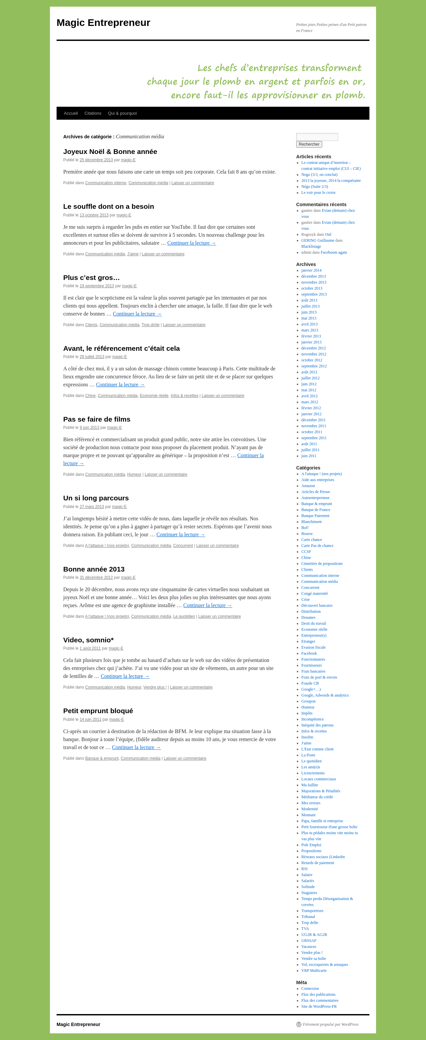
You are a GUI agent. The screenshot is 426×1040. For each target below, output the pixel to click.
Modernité (310, 809)
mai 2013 (309, 318)
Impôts (307, 713)
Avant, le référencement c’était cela (121, 348)
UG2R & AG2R (314, 934)
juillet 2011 (311, 450)
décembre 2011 (314, 420)
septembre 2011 (314, 438)
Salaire (307, 874)
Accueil (71, 113)
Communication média (148, 183)
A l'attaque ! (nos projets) (107, 545)
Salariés (308, 880)
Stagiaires (309, 892)
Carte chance (312, 539)
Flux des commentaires (320, 1000)
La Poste (309, 755)
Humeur (134, 474)
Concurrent (183, 545)
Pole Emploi (311, 845)
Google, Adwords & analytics (325, 695)
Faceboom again (334, 252)
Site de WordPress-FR (319, 1006)
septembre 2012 (314, 366)
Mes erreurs (311, 803)
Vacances (309, 946)
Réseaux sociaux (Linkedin (323, 856)
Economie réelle (154, 395)
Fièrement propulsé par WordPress (330, 1024)
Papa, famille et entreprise (322, 821)
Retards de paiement (318, 862)
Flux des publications (319, 994)
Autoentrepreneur (316, 497)
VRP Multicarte (314, 970)
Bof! (305, 527)
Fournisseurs (312, 665)
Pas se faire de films (96, 419)
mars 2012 (310, 402)
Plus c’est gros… (91, 277)
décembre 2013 (314, 276)
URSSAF (309, 940)
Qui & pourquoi (122, 113)
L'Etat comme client (318, 749)
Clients (91, 325)
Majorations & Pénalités (321, 791)
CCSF (306, 551)
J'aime (132, 254)
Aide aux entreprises (318, 479)
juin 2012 (309, 384)
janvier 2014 (311, 270)
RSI (305, 868)
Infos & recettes (184, 395)
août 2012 (310, 372)
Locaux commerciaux (319, 779)
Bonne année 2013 (93, 569)
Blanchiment (312, 521)
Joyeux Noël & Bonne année (110, 151)
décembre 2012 (314, 348)
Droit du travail (314, 623)
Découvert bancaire (317, 605)
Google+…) (311, 689)
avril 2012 (310, 396)
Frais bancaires (313, 671)
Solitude (308, 886)
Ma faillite (310, 785)
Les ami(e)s (311, 767)
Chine (90, 395)
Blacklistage (311, 246)
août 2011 (309, 444)
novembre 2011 (314, 426)
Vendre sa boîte (314, 958)
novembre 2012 (314, 354)
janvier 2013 (311, 342)
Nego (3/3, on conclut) (320, 174)
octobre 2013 (312, 288)
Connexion (310, 988)
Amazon (308, 485)
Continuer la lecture (191, 243)
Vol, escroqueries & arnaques (325, 964)
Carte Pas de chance (317, 545)
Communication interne (105, 183)
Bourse (307, 533)
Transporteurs (312, 910)
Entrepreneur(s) (314, 635)
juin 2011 (309, 456)
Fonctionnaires (313, 659)
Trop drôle (150, 325)
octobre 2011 (312, 432)
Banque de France (316, 509)
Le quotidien (184, 616)
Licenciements (313, 773)
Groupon (309, 701)
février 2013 (311, 336)
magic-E (128, 160)
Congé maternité (315, 593)
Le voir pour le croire (319, 192)
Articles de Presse (316, 491)
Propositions (311, 850)
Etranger (308, 641)
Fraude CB (310, 683)
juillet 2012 (311, 378)
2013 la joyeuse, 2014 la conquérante (331, 180)
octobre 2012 (312, 360)
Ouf (328, 234)
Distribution (311, 611)
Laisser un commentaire (192, 183)
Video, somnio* (88, 640)
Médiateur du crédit (317, 797)
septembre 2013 (314, 294)
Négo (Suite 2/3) (315, 186)
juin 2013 (309, 312)
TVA (305, 928)
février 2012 (311, 408)
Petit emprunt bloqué (98, 711)
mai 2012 (309, 390)
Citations (93, 113)
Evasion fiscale (314, 647)
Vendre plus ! (155, 687)
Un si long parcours (96, 498)
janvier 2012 (311, 414)
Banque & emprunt (101, 758)
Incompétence (313, 719)
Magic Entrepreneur (103, 22)
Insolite (308, 737)
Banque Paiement (315, 515)
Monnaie (309, 815)
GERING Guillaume (318, 240)
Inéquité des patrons (318, 725)
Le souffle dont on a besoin (108, 206)
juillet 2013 (311, 306)
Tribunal (308, 916)
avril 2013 (310, 324)
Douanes (309, 617)
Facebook (309, 653)
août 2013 (310, 300)
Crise (306, 599)
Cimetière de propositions (322, 563)
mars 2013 (310, 330)
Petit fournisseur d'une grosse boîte (329, 827)
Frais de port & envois (319, 677)
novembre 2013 (314, 282)
